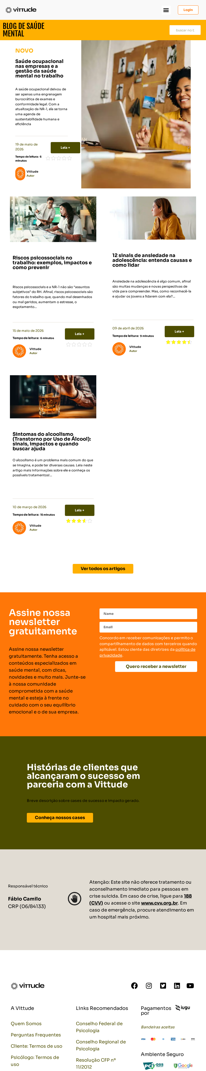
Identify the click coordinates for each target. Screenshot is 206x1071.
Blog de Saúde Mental (23, 29)
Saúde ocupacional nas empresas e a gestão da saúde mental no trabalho (39, 68)
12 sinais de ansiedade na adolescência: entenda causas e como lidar (152, 260)
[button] (166, 10)
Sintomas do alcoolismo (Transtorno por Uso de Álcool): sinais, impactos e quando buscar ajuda (52, 441)
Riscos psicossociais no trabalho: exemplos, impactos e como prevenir (52, 262)
